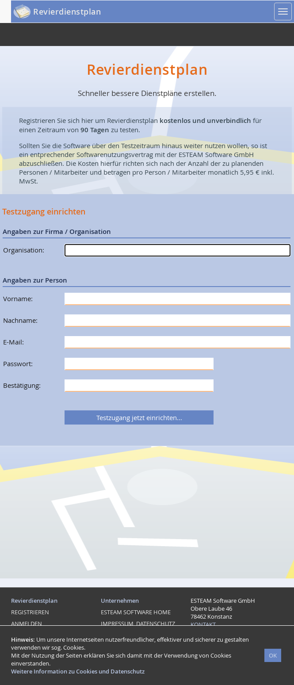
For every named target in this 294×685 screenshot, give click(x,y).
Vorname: (18, 298)
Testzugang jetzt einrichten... (139, 417)
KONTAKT (203, 624)
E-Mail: (13, 341)
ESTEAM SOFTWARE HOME (136, 612)
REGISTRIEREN (30, 612)
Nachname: (20, 320)
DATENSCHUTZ (155, 624)
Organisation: (23, 249)
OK (273, 655)
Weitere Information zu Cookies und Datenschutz (78, 671)
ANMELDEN (26, 624)
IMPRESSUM (117, 624)
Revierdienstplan (67, 11)
